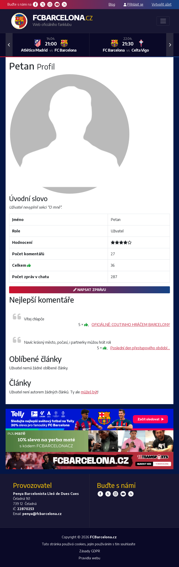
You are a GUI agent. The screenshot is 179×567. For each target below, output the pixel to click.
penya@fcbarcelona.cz (42, 513)
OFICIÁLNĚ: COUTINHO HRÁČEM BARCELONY (131, 324)
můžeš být (89, 392)
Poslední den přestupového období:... (140, 348)
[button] (9, 44)
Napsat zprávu (89, 289)
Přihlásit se (135, 4)
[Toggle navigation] (163, 21)
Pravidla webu (89, 558)
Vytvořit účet (162, 4)
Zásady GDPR (89, 551)
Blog (112, 4)
